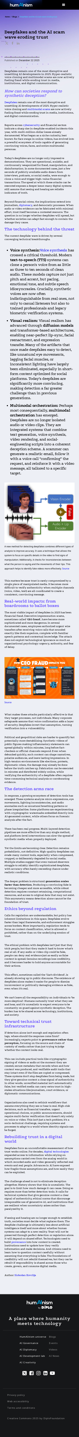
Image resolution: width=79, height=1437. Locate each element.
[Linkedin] (19, 43)
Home (7, 17)
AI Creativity (28, 1362)
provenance (18, 1242)
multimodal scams (38, 109)
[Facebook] (13, 43)
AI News (54, 1355)
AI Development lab (32, 1355)
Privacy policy (16, 1395)
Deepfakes (10, 102)
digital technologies (56, 1151)
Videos (53, 1349)
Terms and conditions (21, 1407)
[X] (7, 43)
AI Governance (29, 1343)
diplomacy (25, 205)
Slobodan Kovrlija (25, 1275)
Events (53, 1343)
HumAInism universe (33, 1336)
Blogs (14, 17)
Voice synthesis (53, 250)
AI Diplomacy (28, 1349)
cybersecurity (31, 125)
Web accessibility (18, 1401)
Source (65, 568)
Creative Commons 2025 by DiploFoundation (36, 1418)
